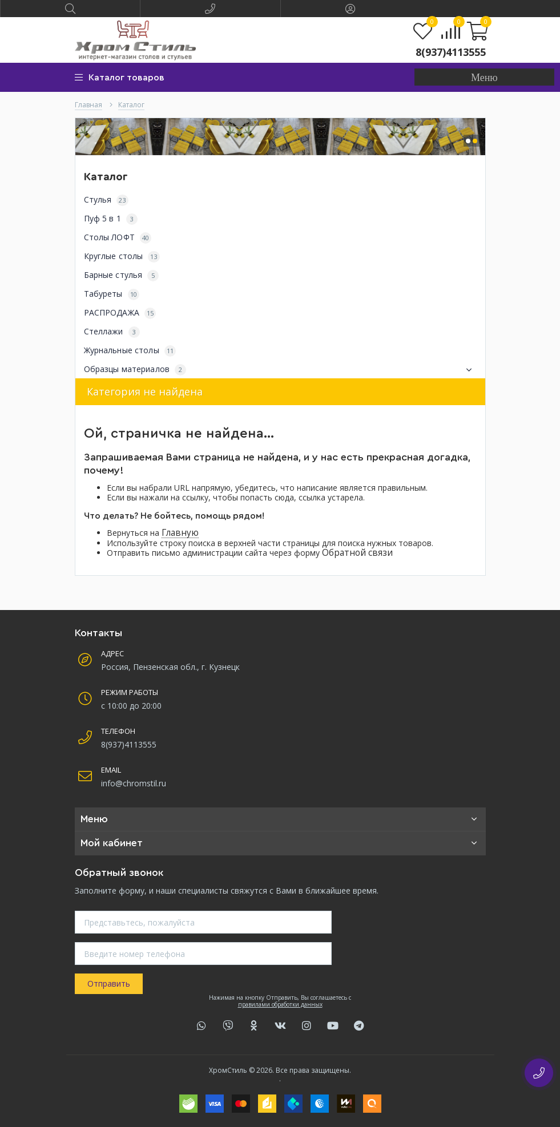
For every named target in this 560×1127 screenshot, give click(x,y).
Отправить (108, 983)
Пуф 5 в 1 (111, 219)
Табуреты (112, 294)
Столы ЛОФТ (118, 238)
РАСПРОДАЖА (120, 313)
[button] (484, 77)
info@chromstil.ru (133, 783)
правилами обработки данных (280, 1004)
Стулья (106, 200)
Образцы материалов (280, 369)
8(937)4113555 (451, 52)
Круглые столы (122, 256)
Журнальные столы (130, 351)
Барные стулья (121, 275)
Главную (180, 533)
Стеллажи (112, 332)
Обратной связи (357, 553)
